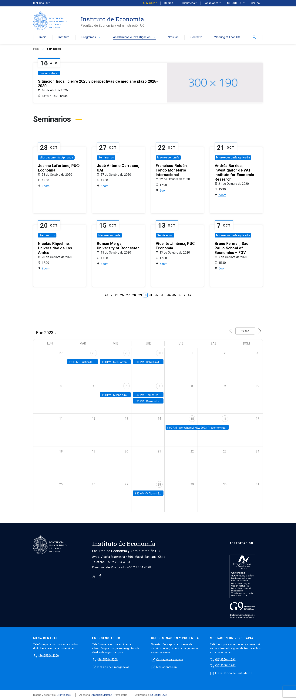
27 (128, 295)
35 (174, 295)
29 (140, 295)
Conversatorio (49, 73)
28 (134, 295)
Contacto (196, 37)
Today (245, 331)
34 (168, 295)
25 (116, 295)
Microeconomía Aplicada (56, 157)
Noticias (173, 37)
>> (190, 295)
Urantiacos (63, 694)
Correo (257, 3)
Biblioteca (188, 3)
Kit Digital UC (157, 694)
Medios (170, 3)
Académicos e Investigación (134, 37)
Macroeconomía (168, 157)
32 (156, 295)
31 (150, 295)
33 (162, 295)
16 (225, 419)
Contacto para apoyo (169, 659)
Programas (91, 37)
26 (122, 295)
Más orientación (166, 666)
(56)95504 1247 (225, 665)
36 (179, 295)
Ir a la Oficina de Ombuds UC (233, 672)
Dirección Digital (100, 694)
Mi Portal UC (235, 3)
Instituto (63, 37)
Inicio (42, 37)
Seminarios (106, 157)
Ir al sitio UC (40, 3)
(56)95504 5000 (107, 659)
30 (159, 353)
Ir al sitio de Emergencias (113, 666)
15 (192, 419)
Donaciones (211, 3)
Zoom (45, 186)
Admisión (149, 3)
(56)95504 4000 (49, 655)
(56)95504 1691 (225, 659)
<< (106, 295)
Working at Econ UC (227, 37)
